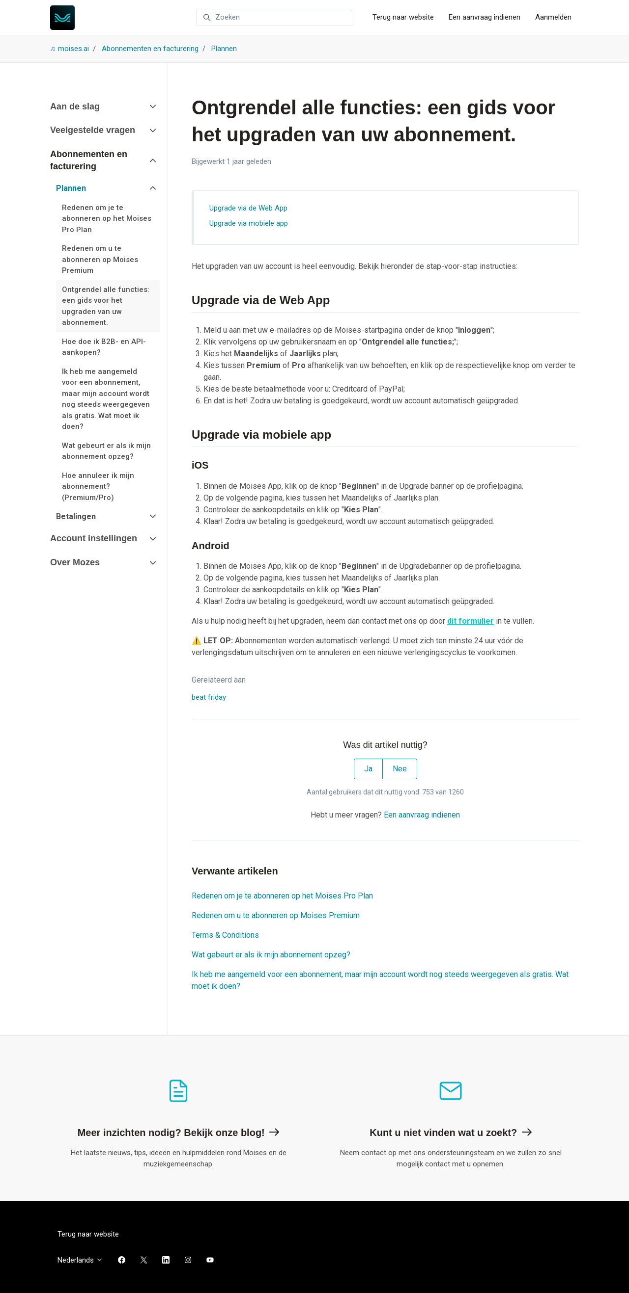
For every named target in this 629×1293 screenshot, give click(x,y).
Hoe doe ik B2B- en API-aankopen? (104, 347)
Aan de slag (75, 106)
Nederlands (80, 1260)
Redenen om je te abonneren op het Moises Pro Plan (282, 895)
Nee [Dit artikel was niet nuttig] (400, 768)
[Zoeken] (274, 17)
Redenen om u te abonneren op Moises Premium (276, 915)
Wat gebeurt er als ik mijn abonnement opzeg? (271, 954)
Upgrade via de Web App (248, 208)
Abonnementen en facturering (150, 48)
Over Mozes (75, 562)
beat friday (209, 697)
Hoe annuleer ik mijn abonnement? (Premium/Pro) (98, 486)
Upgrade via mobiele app (248, 223)
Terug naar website (403, 17)
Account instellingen (93, 538)
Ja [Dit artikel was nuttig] (368, 768)
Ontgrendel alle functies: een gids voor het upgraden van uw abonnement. (105, 306)
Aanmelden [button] (553, 17)
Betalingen (76, 516)
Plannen (224, 48)
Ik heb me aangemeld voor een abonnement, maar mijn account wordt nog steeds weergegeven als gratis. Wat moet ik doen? (380, 980)
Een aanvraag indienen (484, 17)
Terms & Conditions (225, 935)
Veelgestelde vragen (92, 130)
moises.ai (73, 48)
